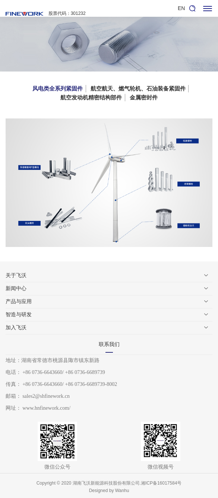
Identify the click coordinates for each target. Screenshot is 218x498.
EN (181, 8)
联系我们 (109, 344)
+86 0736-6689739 (85, 372)
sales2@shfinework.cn (46, 396)
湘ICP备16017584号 (161, 483)
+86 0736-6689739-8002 (91, 384)
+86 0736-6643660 (42, 372)
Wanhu (122, 490)
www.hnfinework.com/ (46, 408)
